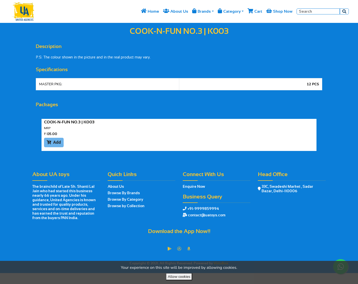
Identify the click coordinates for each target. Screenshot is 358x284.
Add (54, 142)
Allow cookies (179, 276)
